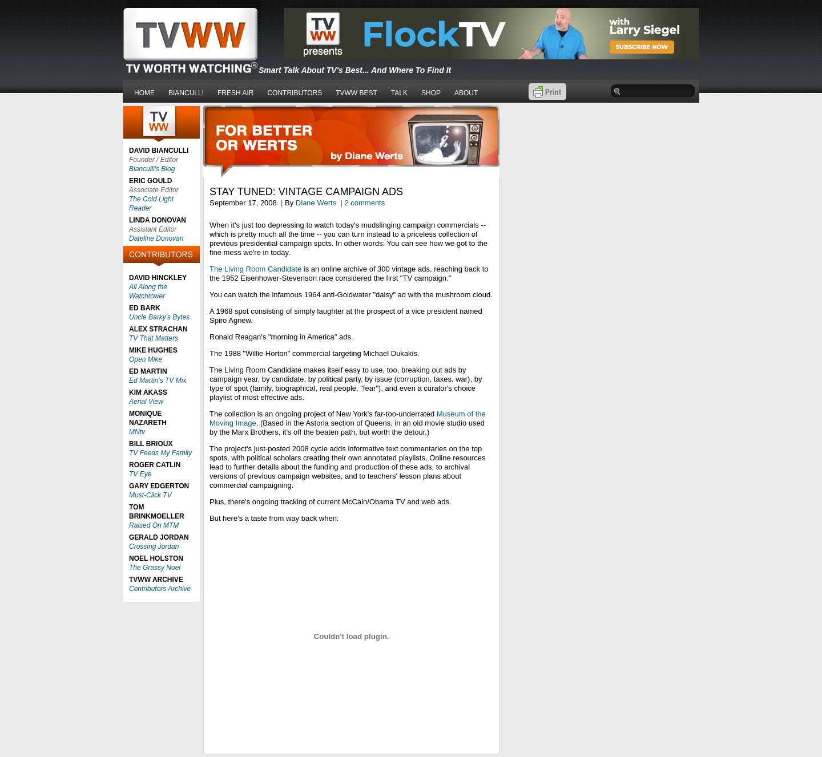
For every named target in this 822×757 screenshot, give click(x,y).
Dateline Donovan (156, 238)
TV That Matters (153, 338)
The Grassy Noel (154, 568)
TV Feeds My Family (160, 453)
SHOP (431, 93)
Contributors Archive (160, 589)
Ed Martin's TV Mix (157, 380)
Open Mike (145, 359)
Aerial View (146, 402)
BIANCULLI (186, 93)
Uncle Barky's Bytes (159, 317)
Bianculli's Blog (152, 169)
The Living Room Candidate (255, 269)
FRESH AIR (235, 93)
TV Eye (140, 474)
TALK (399, 93)
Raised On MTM (154, 525)
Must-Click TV (150, 495)
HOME (144, 93)
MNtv (137, 432)
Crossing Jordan (154, 546)
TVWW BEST (356, 93)
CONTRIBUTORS (294, 93)
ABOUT (466, 93)
